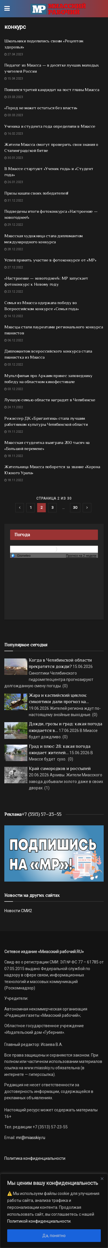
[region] (54, 1211)
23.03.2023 (13, 97)
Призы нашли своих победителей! (36, 193)
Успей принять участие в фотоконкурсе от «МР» (50, 259)
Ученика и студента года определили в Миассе (49, 126)
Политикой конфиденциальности (39, 1221)
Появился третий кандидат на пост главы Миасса (51, 89)
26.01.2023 (13, 182)
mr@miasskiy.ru (30, 1137)
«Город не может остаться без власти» (40, 107)
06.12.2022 (13, 340)
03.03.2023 (13, 115)
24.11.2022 (13, 407)
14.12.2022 (13, 316)
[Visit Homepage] (58, 8)
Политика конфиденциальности (34, 1158)
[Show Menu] (7, 8)
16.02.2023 (13, 133)
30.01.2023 (13, 157)
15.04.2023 (13, 78)
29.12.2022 (13, 224)
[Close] (101, 1178)
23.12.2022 (13, 291)
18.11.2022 (13, 456)
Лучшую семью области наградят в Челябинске (49, 399)
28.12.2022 (13, 249)
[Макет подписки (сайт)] (54, 853)
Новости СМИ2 (18, 910)
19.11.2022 (13, 431)
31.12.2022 (13, 200)
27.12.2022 (13, 267)
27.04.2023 (13, 54)
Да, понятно (54, 1235)
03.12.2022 (13, 364)
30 (75, 507)
